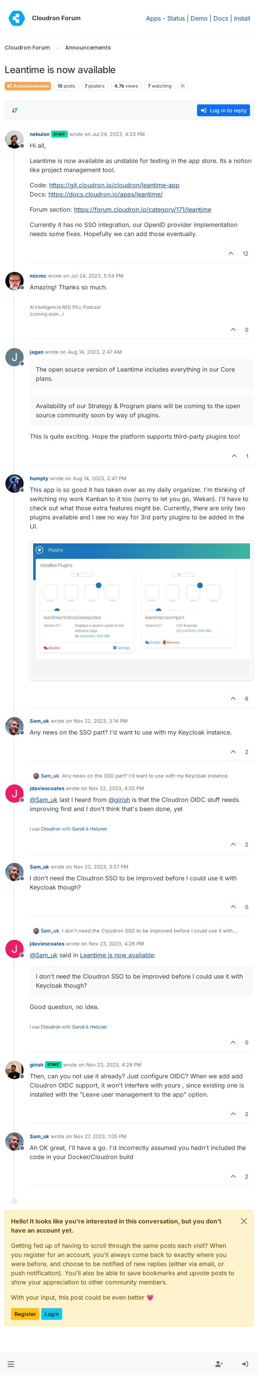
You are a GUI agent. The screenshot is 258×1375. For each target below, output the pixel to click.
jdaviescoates (47, 788)
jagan (36, 352)
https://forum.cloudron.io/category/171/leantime (142, 209)
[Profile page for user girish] (14, 1070)
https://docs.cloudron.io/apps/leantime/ (105, 194)
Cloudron (51, 829)
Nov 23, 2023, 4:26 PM (116, 944)
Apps (153, 18)
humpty (39, 478)
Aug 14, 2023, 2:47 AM (95, 352)
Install (242, 18)
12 (245, 253)
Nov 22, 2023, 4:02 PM (116, 788)
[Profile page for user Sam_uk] (14, 726)
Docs (220, 18)
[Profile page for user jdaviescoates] (14, 793)
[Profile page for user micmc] (14, 281)
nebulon (40, 134)
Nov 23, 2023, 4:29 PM (113, 1065)
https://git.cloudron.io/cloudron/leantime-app (114, 185)
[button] (11, 1364)
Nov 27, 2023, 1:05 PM (100, 1136)
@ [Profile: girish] (119, 799)
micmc (38, 276)
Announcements (27, 86)
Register (25, 1314)
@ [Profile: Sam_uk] (44, 799)
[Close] (244, 1221)
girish (36, 1065)
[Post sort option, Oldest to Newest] (15, 110)
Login (52, 1314)
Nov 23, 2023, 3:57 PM (101, 867)
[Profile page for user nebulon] (14, 139)
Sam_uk (39, 721)
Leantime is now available (117, 955)
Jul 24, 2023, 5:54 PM (97, 276)
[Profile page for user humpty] (14, 483)
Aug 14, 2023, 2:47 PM (100, 478)
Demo (199, 18)
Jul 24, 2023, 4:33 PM (118, 134)
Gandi (78, 829)
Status (176, 18)
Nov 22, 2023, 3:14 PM (101, 721)
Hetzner (98, 829)
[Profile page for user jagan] (14, 357)
